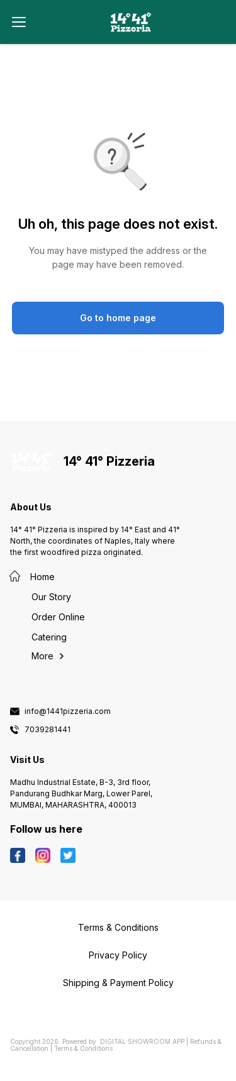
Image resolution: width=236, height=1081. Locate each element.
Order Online (58, 617)
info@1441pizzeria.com (68, 711)
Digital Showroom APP (142, 1041)
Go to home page (118, 317)
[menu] (19, 22)
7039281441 (47, 729)
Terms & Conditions (83, 1048)
